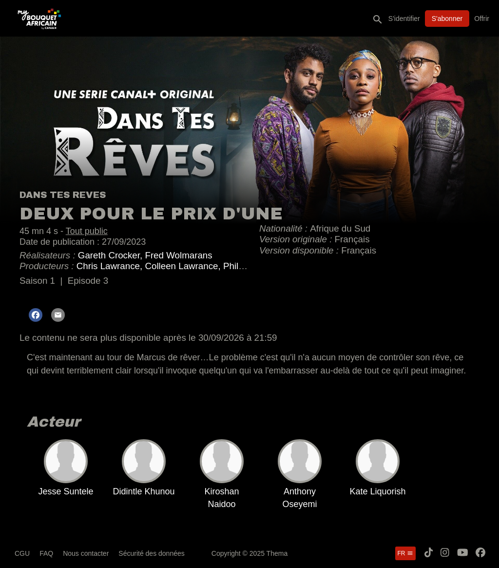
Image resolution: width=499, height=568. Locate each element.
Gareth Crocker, (111, 255)
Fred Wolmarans (178, 255)
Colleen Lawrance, (184, 266)
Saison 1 (37, 280)
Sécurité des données (151, 553)
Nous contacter (86, 553)
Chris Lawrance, (111, 266)
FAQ (46, 553)
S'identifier (404, 18)
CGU (22, 553)
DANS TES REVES (62, 195)
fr (405, 553)
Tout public (87, 231)
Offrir (481, 18)
